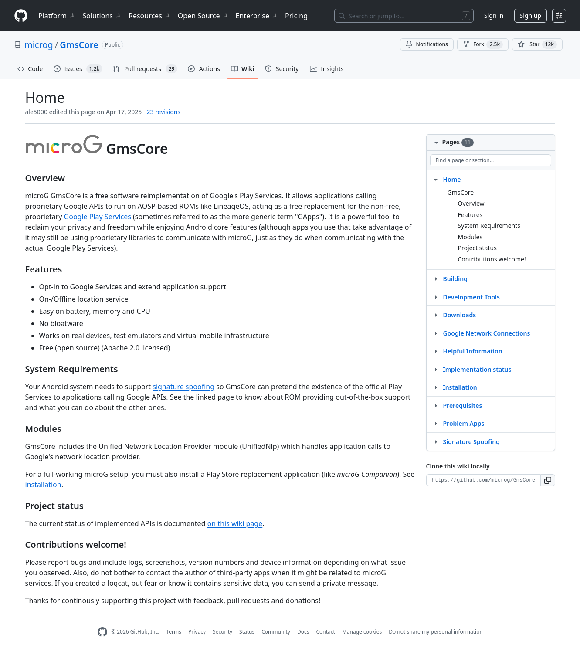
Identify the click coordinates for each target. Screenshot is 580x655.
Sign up (530, 15)
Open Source (203, 15)
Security (222, 631)
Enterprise (257, 15)
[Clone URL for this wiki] (483, 480)
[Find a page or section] (490, 160)
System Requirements (489, 225)
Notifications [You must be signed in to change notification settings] (427, 44)
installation (43, 484)
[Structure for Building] (435, 278)
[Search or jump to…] (404, 15)
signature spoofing (183, 386)
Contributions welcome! (492, 259)
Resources (150, 15)
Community (275, 631)
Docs (303, 631)
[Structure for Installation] (435, 387)
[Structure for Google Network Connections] (435, 333)
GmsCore (79, 45)
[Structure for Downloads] (435, 315)
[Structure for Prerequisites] (435, 405)
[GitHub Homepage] (102, 632)
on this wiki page (235, 523)
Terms (173, 631)
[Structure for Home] (435, 179)
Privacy (197, 631)
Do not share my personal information (436, 631)
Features (470, 214)
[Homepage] (21, 16)
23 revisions (163, 112)
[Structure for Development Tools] (435, 297)
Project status (477, 248)
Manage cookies (362, 631)
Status (246, 631)
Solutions (102, 15)
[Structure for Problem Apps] (435, 423)
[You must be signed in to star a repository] (537, 44)
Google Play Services (97, 216)
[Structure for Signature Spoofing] (435, 441)
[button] (548, 480)
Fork (483, 44)
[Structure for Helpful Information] (435, 351)
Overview (471, 203)
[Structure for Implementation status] (435, 369)
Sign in (493, 15)
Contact (325, 631)
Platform (56, 15)
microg (38, 45)
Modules (470, 237)
